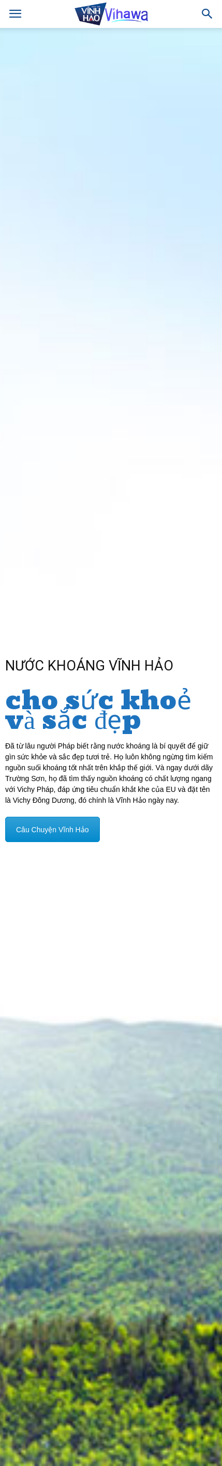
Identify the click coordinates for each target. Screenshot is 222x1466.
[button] (207, 14)
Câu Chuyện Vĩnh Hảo (52, 830)
